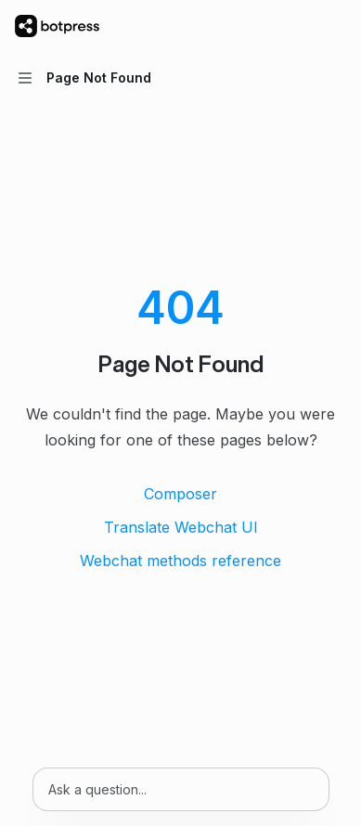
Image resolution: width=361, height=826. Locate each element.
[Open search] (301, 26)
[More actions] (337, 26)
